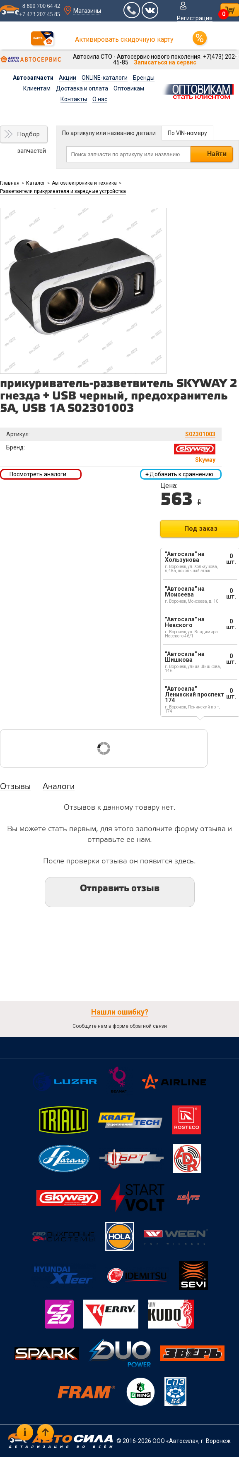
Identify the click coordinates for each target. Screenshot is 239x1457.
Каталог (35, 183)
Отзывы (15, 787)
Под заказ (200, 528)
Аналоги (59, 787)
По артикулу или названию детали (109, 133)
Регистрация (194, 18)
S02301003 (200, 434)
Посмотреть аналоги (38, 474)
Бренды (144, 77)
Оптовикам (128, 88)
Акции (67, 77)
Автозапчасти (33, 77)
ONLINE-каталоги (105, 77)
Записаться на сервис (165, 62)
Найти (217, 154)
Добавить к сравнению (179, 474)
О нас (99, 99)
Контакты (73, 99)
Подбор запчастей (31, 137)
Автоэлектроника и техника (84, 183)
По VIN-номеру (187, 133)
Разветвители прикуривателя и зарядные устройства (63, 191)
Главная (9, 183)
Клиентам (37, 88)
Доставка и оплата (82, 88)
